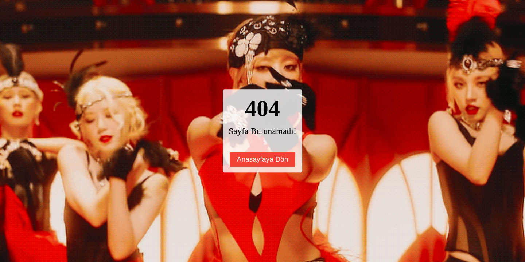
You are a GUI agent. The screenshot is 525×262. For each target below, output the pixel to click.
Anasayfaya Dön (262, 159)
